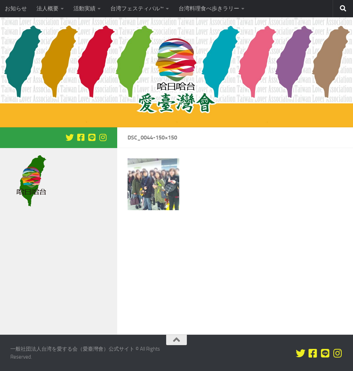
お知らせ (16, 8)
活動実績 (84, 8)
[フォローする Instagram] (103, 137)
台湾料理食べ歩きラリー (209, 8)
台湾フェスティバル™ (137, 8)
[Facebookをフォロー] (81, 137)
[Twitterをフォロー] (69, 137)
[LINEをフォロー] (92, 137)
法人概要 (48, 8)
